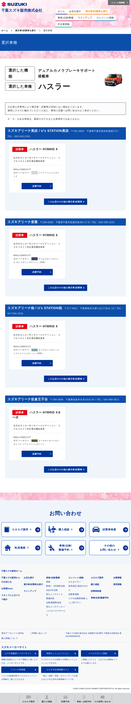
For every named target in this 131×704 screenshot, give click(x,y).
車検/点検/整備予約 (100, 598)
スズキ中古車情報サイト (57, 669)
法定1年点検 (52, 590)
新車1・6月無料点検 (55, 586)
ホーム (4, 30)
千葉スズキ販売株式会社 (21, 10)
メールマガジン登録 (97, 653)
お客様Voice (7, 588)
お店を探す (29, 577)
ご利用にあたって (38, 633)
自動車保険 (73, 594)
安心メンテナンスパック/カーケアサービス (55, 610)
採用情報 (117, 584)
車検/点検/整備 (53, 577)
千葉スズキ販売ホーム (11, 571)
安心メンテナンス (54, 594)
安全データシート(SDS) (12, 633)
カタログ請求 (97, 577)
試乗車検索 (96, 591)
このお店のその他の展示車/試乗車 (65, 202)
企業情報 (117, 577)
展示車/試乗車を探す (25, 30)
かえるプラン (74, 582)
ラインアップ (30, 591)
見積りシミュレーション (57, 653)
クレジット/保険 (76, 577)
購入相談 (95, 584)
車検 (48, 582)
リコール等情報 (18, 669)
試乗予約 (36, 186)
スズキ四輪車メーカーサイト (18, 653)
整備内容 (50, 598)
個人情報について (9, 638)
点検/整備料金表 (53, 602)
